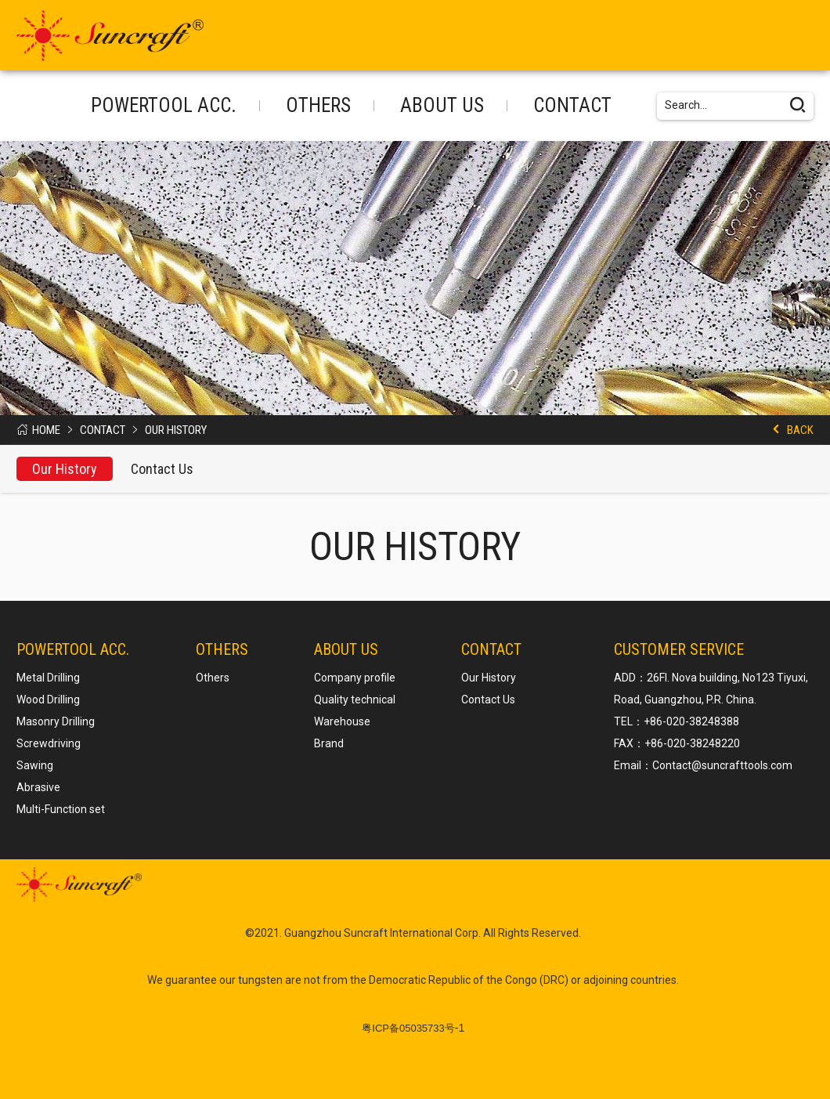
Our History (176, 430)
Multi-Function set (60, 809)
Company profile (354, 677)
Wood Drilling (48, 699)
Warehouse (342, 721)
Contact (572, 105)
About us (442, 105)
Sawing (34, 765)
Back (800, 430)
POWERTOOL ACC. (163, 105)
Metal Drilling (48, 677)
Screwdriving (48, 743)
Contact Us (162, 469)
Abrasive (38, 787)
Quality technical (354, 699)
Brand (329, 743)
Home (46, 430)
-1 (413, 1027)
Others (318, 105)
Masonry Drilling (55, 721)
